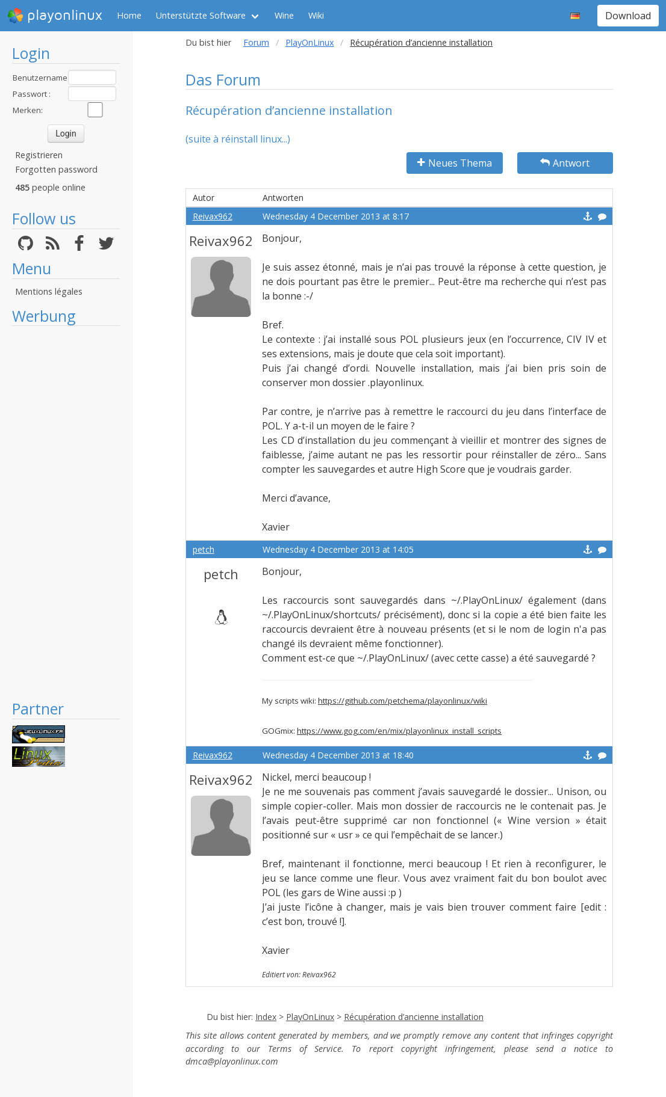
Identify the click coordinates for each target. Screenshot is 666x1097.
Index (265, 1016)
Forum (256, 42)
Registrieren (39, 155)
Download (628, 15)
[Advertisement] (66, 512)
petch (203, 549)
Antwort (565, 163)
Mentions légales (48, 291)
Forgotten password (56, 169)
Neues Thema (454, 163)
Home (129, 15)
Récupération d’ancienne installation (414, 1016)
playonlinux (54, 15)
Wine (284, 15)
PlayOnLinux (309, 42)
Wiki (316, 15)
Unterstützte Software (201, 15)
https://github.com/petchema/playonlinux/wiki (402, 700)
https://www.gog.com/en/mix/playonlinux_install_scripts (399, 730)
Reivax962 (212, 216)
